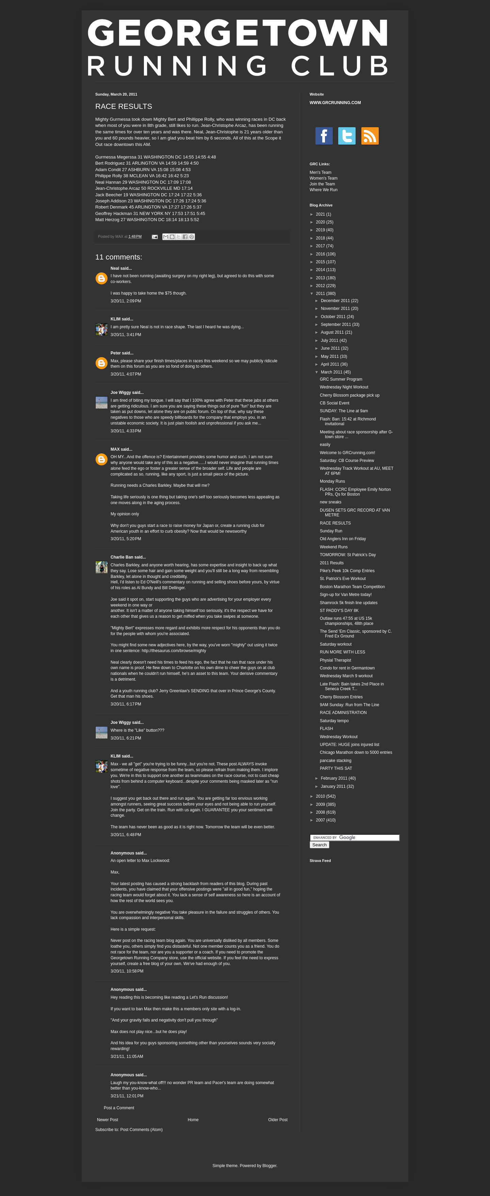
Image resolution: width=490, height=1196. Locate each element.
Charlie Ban (122, 557)
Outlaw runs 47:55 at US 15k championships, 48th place (346, 621)
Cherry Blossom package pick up (349, 395)
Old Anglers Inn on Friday (343, 538)
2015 (321, 262)
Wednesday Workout (339, 736)
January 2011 (334, 786)
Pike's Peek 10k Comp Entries (347, 570)
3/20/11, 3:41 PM (126, 334)
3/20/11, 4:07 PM (126, 374)
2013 (321, 278)
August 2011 (333, 332)
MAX (115, 449)
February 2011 (334, 778)
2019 (321, 230)
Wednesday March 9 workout (346, 676)
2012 (321, 285)
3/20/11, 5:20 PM (126, 538)
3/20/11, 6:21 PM (126, 738)
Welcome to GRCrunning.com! (347, 452)
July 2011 (330, 340)
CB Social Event (334, 403)
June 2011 (331, 348)
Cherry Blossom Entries (341, 697)
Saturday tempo (334, 720)
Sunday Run (331, 531)
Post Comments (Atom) (141, 1129)
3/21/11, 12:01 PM (127, 1096)
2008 (321, 812)
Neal (115, 268)
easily (325, 444)
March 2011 (332, 372)
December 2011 (336, 300)
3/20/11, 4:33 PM (126, 431)
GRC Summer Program (341, 379)
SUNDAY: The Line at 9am (344, 411)
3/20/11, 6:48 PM (126, 834)
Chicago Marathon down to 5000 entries (356, 752)
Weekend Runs (334, 547)
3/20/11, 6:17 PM (126, 704)
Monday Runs (332, 481)
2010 (321, 796)
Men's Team (320, 172)
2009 (321, 804)
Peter (116, 353)
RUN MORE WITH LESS (342, 652)
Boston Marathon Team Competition (352, 586)
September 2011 (336, 324)
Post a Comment (119, 1108)
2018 (321, 238)
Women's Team (324, 178)
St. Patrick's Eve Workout (343, 578)
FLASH (326, 728)
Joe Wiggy (121, 392)
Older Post (278, 1119)
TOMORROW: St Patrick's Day (348, 554)
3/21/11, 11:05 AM (127, 1056)
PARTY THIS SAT (336, 768)
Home (193, 1119)
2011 (321, 293)
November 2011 (336, 308)
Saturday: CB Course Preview (347, 460)
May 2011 (330, 356)
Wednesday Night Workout (344, 387)
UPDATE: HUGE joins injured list (349, 744)
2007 (321, 820)
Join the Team (322, 184)
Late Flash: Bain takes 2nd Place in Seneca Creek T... (352, 686)
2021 (321, 214)
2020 (321, 222)
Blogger (269, 1165)
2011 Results (332, 563)
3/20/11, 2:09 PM (126, 301)
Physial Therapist (335, 660)
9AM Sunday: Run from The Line (349, 704)
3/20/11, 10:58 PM (127, 971)
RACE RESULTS (335, 523)
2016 (321, 254)
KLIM (115, 319)
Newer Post (107, 1119)
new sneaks (330, 502)
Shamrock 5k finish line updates (348, 602)
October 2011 (334, 316)
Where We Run (324, 189)
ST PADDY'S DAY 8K (339, 610)
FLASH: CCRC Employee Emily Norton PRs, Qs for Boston (355, 492)
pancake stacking (336, 760)
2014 (321, 269)
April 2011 (330, 364)
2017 (321, 246)
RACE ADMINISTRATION (343, 712)
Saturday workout (336, 644)
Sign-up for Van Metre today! (346, 594)
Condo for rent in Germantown (347, 668)
